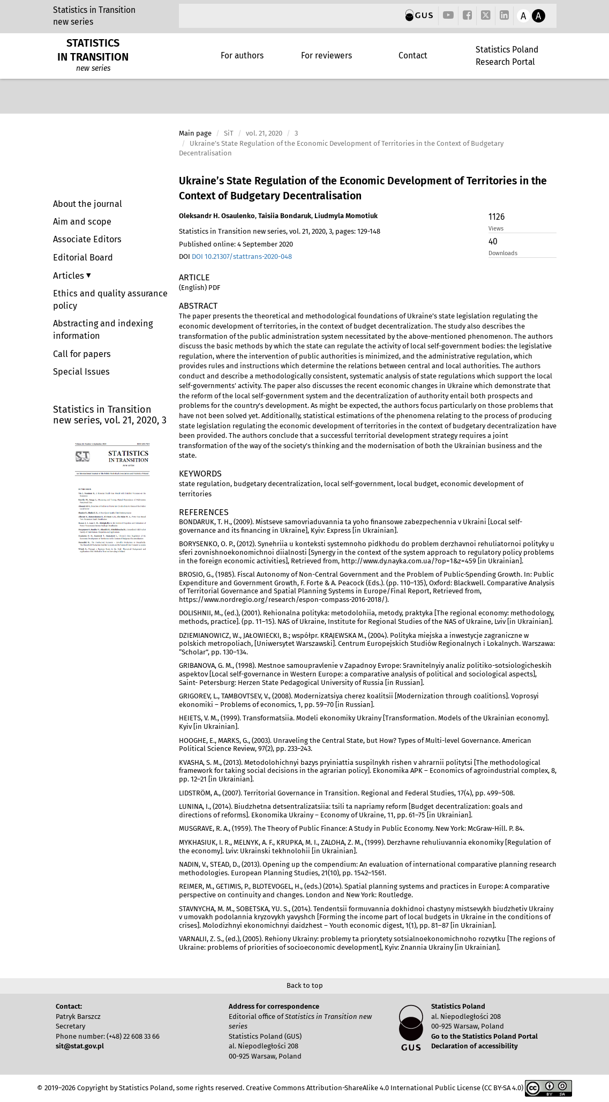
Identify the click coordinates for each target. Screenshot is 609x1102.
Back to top (305, 985)
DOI (235, 256)
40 (493, 241)
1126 (496, 217)
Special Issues (81, 372)
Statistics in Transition (94, 10)
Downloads (502, 253)
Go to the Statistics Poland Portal (484, 1036)
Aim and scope (82, 222)
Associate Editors (87, 239)
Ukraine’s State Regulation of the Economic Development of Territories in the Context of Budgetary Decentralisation (363, 188)
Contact (413, 55)
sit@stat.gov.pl (80, 1046)
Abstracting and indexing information (103, 329)
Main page (195, 133)
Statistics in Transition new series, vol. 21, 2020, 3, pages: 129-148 (279, 231)
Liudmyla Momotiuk (346, 216)
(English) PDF (199, 288)
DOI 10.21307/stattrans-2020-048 (242, 256)
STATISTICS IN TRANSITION (93, 49)
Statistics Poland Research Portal (507, 55)
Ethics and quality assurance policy (110, 299)
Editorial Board (83, 257)
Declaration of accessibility (474, 1046)
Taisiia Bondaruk (284, 216)
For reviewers (326, 55)
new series (73, 22)
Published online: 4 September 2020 (236, 244)
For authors (242, 55)
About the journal (87, 204)
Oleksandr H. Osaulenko (217, 216)
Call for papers (82, 354)
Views (495, 228)
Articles (69, 275)
